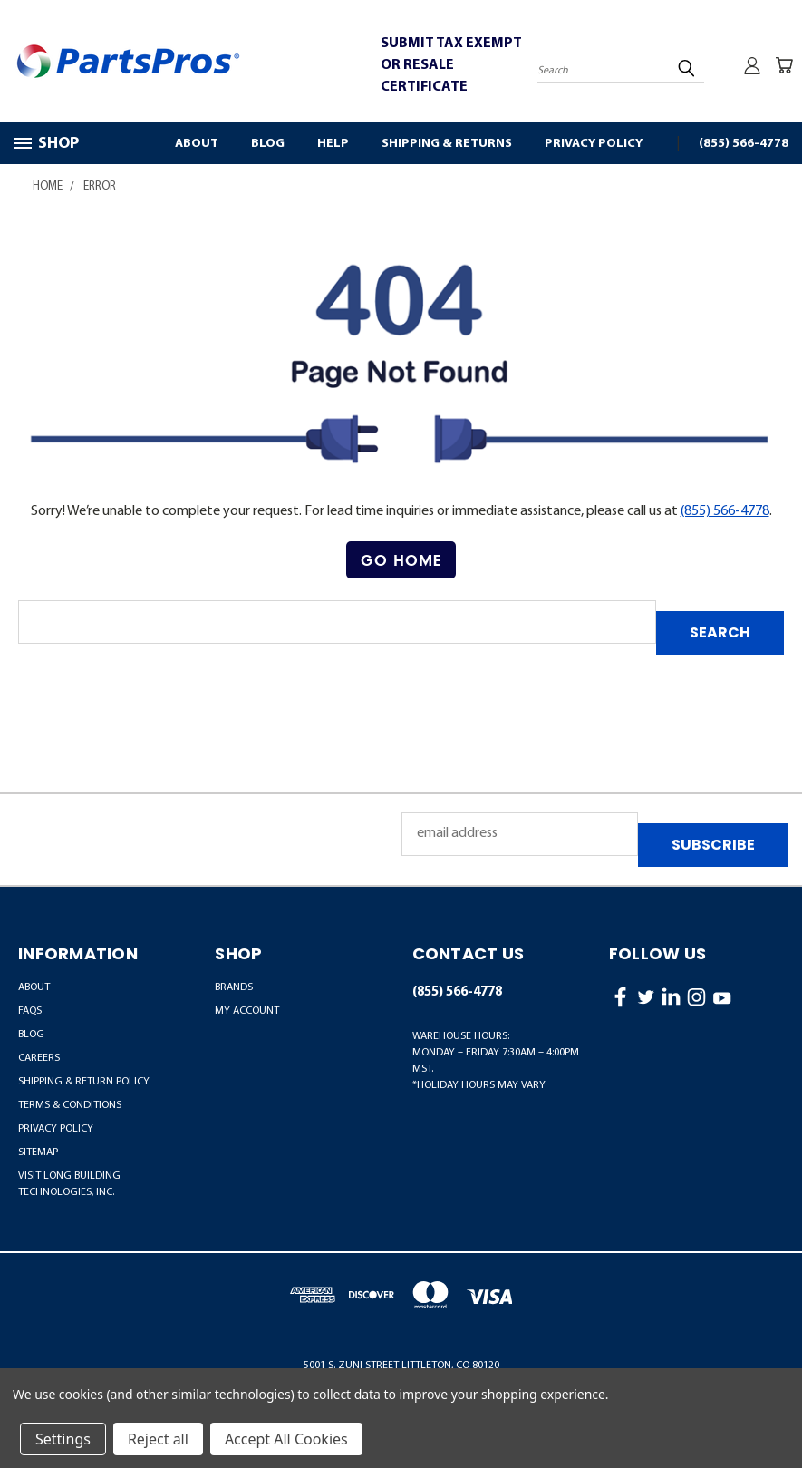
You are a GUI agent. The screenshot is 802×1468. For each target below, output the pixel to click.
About (196, 144)
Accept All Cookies (286, 1439)
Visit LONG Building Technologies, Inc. (69, 1184)
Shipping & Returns (447, 144)
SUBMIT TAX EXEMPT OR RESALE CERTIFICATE (451, 65)
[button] (401, 560)
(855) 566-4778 (743, 144)
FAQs (30, 1011)
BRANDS (234, 987)
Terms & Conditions (69, 1105)
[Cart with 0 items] (784, 65)
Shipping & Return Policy (84, 1081)
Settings (63, 1439)
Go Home (401, 559)
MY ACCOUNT (247, 1011)
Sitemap (38, 1152)
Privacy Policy (594, 144)
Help (333, 144)
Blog (268, 144)
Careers (39, 1058)
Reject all (158, 1439)
